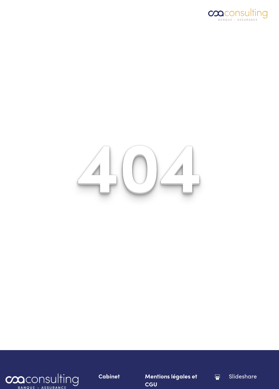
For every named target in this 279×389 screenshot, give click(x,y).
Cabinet (109, 377)
